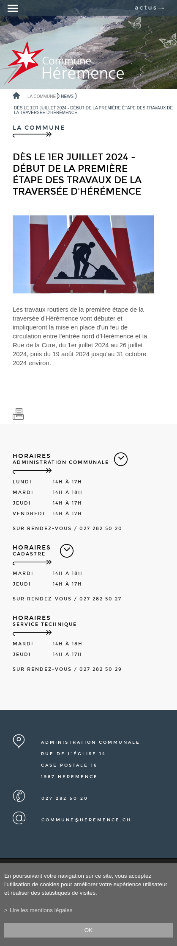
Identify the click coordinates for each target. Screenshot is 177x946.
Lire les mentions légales (41, 910)
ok (88, 930)
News (67, 96)
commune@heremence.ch (86, 820)
